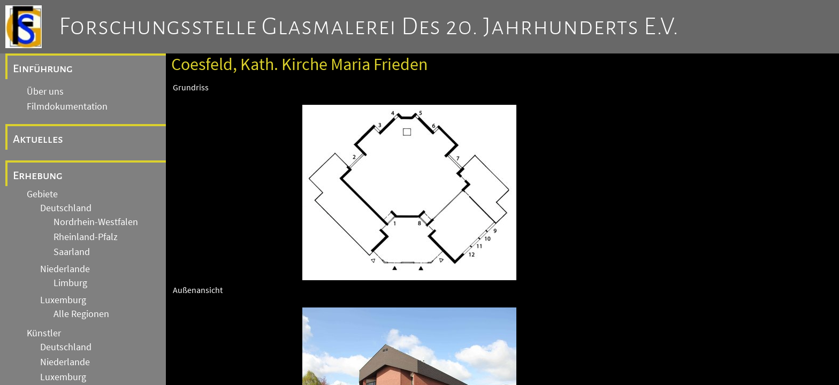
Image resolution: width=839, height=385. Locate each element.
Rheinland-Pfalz (86, 237)
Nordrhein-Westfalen (96, 222)
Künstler (44, 333)
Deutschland (65, 208)
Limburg (70, 283)
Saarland (72, 252)
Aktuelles (38, 139)
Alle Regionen (81, 314)
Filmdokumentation (67, 106)
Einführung (43, 68)
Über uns (45, 91)
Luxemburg (63, 300)
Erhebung (38, 175)
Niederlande (65, 269)
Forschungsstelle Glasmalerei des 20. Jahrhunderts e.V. (369, 27)
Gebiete (42, 194)
